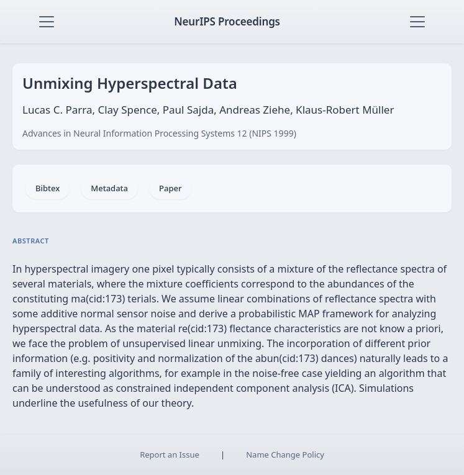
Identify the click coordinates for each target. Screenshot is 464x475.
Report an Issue (169, 454)
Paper (170, 188)
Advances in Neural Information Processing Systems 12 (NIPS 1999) (159, 133)
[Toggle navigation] (46, 21)
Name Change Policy (285, 454)
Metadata (109, 188)
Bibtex (47, 188)
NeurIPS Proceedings (227, 21)
